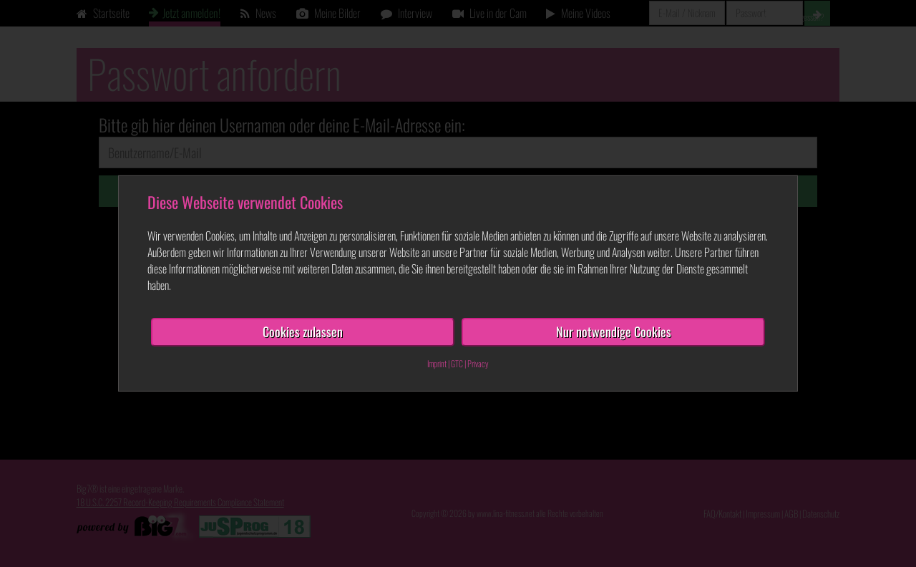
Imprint (437, 363)
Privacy (478, 363)
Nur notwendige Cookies (613, 331)
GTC (457, 363)
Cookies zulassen (303, 331)
